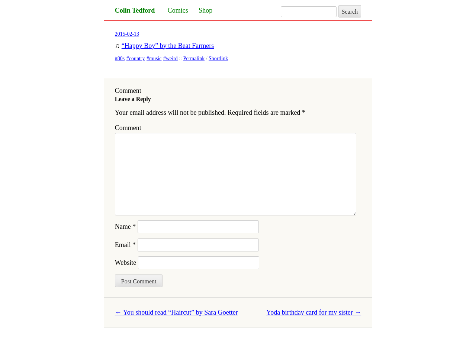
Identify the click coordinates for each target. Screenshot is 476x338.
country (137, 58)
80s (121, 58)
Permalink (194, 58)
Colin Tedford (135, 10)
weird (172, 58)
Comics (178, 10)
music (155, 58)
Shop (205, 10)
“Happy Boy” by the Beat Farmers (168, 45)
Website (125, 262)
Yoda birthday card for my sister (313, 312)
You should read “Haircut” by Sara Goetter (176, 312)
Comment (128, 127)
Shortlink (218, 58)
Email (125, 244)
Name (125, 226)
